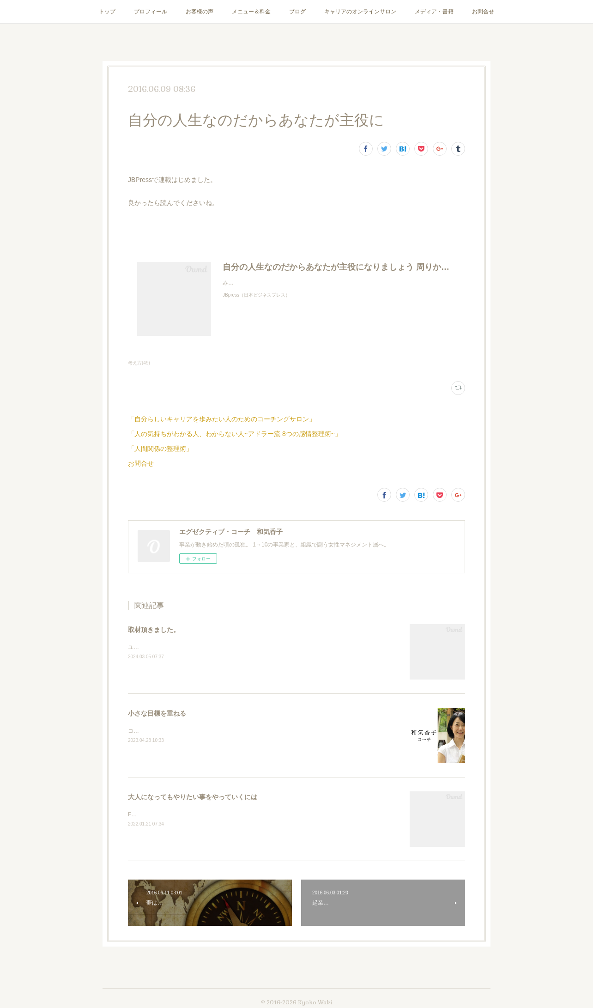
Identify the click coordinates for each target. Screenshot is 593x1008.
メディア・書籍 (434, 11)
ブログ (297, 11)
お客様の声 (199, 11)
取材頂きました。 (154, 629)
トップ (107, 11)
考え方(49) (139, 362)
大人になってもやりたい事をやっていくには (192, 797)
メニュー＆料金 (251, 11)
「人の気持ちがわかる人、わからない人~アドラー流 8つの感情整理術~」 (234, 433)
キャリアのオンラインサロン (360, 11)
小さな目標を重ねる (157, 713)
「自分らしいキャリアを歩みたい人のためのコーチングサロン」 (221, 419)
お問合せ (483, 11)
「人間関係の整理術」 (160, 448)
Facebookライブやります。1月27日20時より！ (186, 814)
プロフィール (150, 11)
